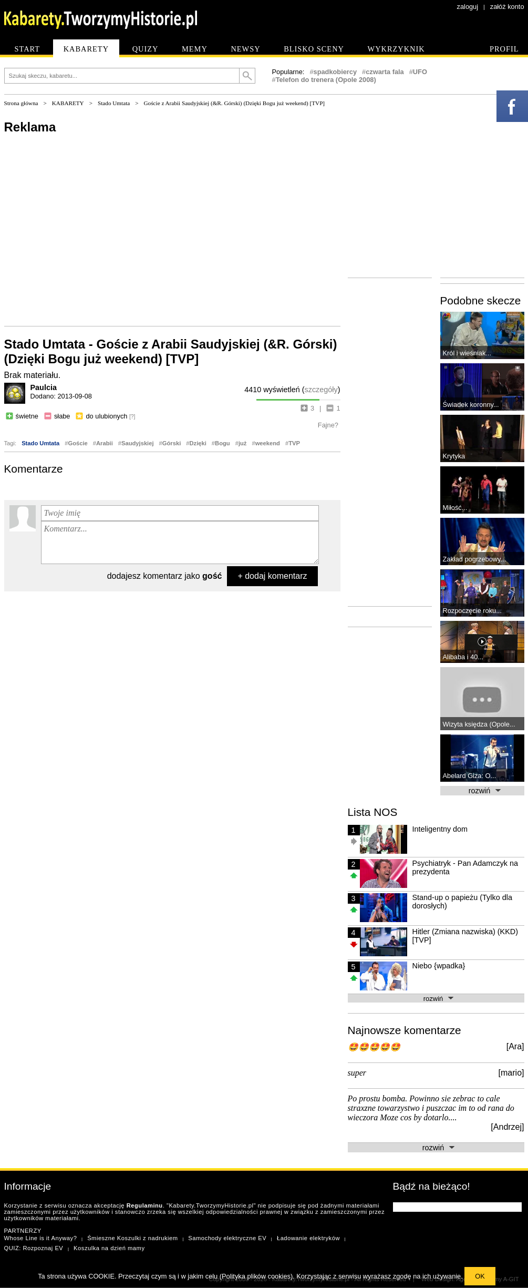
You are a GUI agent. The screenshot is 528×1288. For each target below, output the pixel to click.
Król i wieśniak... (467, 353)
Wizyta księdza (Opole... (479, 724)
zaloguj (468, 7)
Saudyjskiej (137, 443)
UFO (420, 72)
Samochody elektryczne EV (227, 1238)
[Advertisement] (172, 229)
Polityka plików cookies (256, 1276)
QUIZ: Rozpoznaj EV (34, 1248)
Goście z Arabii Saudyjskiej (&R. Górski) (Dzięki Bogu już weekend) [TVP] (234, 103)
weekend (267, 443)
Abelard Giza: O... (469, 776)
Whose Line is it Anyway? (40, 1238)
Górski (171, 443)
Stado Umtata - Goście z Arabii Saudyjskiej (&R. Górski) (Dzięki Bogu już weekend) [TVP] (170, 351)
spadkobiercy (335, 72)
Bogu (222, 443)
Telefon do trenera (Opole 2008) (326, 80)
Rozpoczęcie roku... (472, 611)
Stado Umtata (114, 103)
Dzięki (197, 443)
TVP (294, 443)
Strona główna (21, 103)
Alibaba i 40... (463, 657)
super (357, 1072)
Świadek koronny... (471, 404)
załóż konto (507, 7)
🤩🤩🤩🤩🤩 (374, 1046)
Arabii (104, 443)
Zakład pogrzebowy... (474, 559)
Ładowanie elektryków (308, 1238)
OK (480, 1276)
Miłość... (455, 508)
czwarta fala (385, 72)
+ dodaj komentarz (272, 575)
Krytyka (454, 456)
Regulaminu (145, 1205)
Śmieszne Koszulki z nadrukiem (132, 1238)
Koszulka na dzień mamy (109, 1248)
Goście (77, 443)
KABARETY (68, 103)
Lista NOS (373, 812)
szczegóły (321, 389)
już (243, 443)
